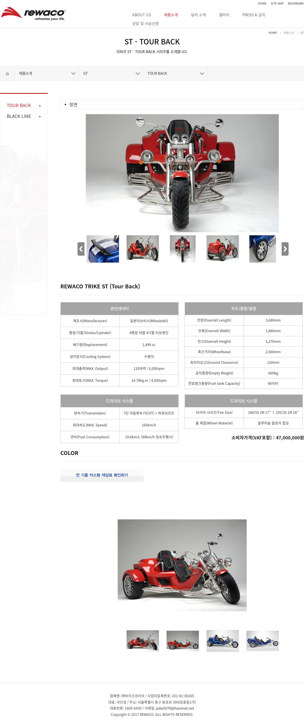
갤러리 (224, 15)
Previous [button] (81, 249)
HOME (262, 3)
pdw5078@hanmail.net (175, 708)
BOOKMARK (296, 3)
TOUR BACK (157, 73)
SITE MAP (277, 3)
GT (85, 73)
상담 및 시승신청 (145, 23)
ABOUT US (141, 15)
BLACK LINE (19, 116)
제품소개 (171, 15)
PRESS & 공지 (253, 15)
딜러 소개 (198, 15)
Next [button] (285, 249)
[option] (182, 165)
